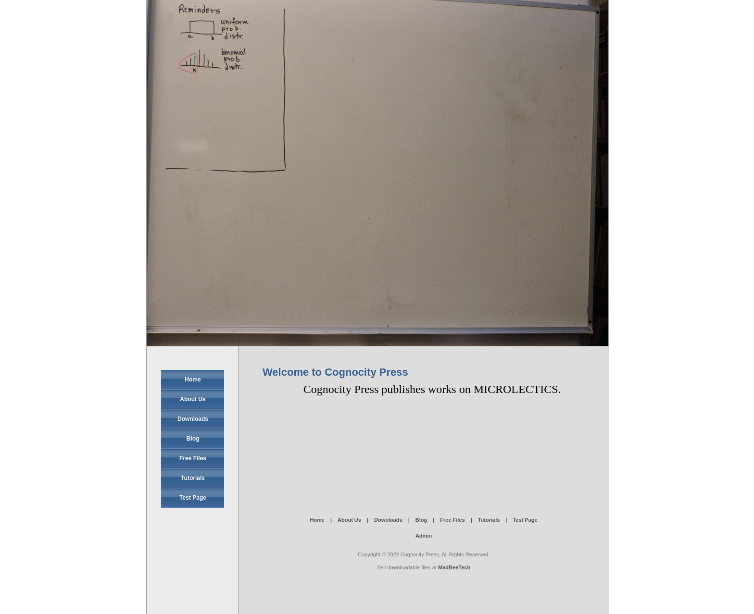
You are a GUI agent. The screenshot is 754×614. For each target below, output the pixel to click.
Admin (423, 536)
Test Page (192, 497)
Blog (193, 438)
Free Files (192, 458)
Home (193, 379)
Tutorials (193, 478)
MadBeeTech (454, 567)
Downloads (192, 419)
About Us (192, 399)
